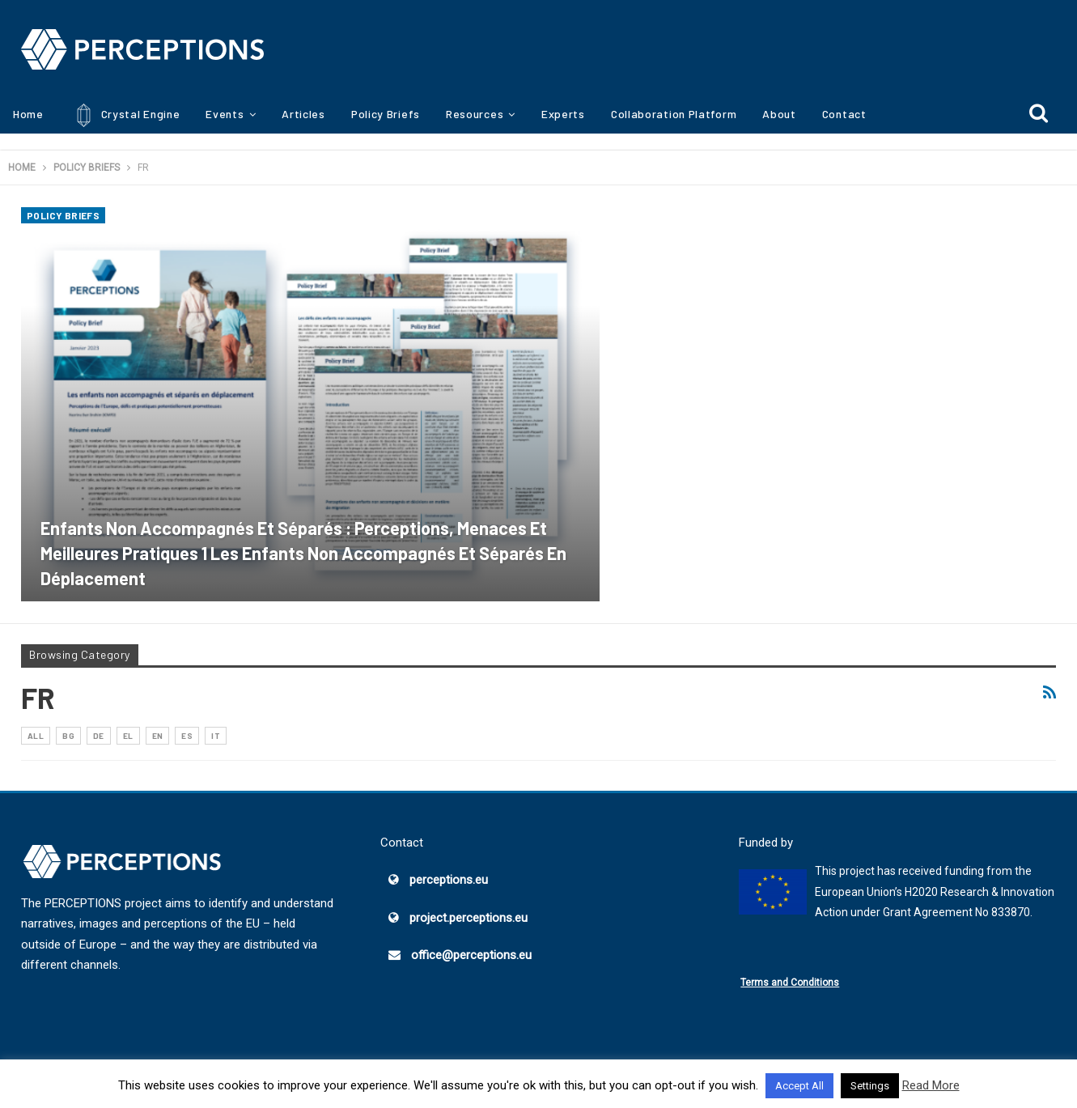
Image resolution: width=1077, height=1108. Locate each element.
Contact (844, 114)
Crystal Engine (125, 115)
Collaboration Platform (673, 114)
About (779, 114)
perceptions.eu (448, 879)
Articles (303, 114)
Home (28, 114)
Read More (931, 1085)
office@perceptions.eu (471, 955)
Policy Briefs (385, 114)
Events (225, 114)
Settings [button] (869, 1086)
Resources (474, 114)
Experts (563, 114)
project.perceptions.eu (468, 918)
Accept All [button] (799, 1086)
